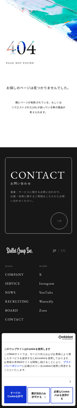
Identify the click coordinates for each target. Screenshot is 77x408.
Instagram (46, 283)
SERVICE (12, 283)
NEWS (10, 292)
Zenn (43, 310)
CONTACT (14, 319)
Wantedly (46, 301)
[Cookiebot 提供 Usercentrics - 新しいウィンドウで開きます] (55, 338)
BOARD (11, 310)
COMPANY (14, 274)
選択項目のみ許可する (38, 395)
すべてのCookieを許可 (15, 394)
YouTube (46, 292)
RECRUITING (17, 301)
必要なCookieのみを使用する (61, 395)
